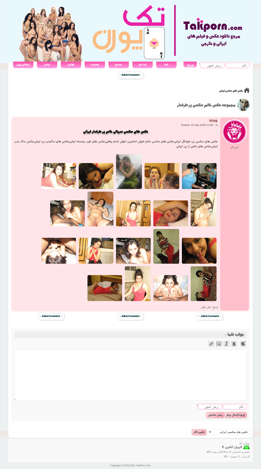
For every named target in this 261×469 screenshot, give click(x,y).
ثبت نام (142, 64)
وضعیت (95, 64)
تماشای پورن (23, 64)
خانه (166, 64)
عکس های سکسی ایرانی (231, 90)
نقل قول (206, 307)
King (213, 120)
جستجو (118, 64)
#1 (217, 125)
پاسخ (215, 307)
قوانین (70, 64)
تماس (47, 64)
